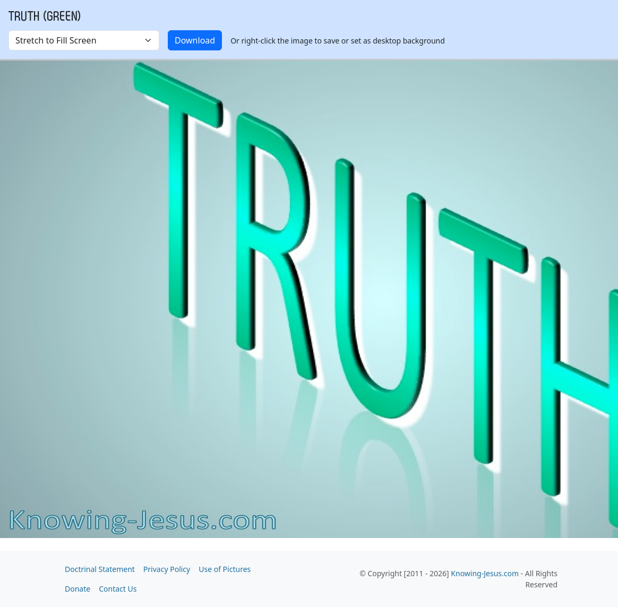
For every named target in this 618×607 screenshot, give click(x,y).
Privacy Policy (166, 569)
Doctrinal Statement (100, 569)
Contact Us (117, 589)
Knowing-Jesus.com (485, 573)
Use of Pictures (225, 569)
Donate (77, 589)
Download (195, 40)
